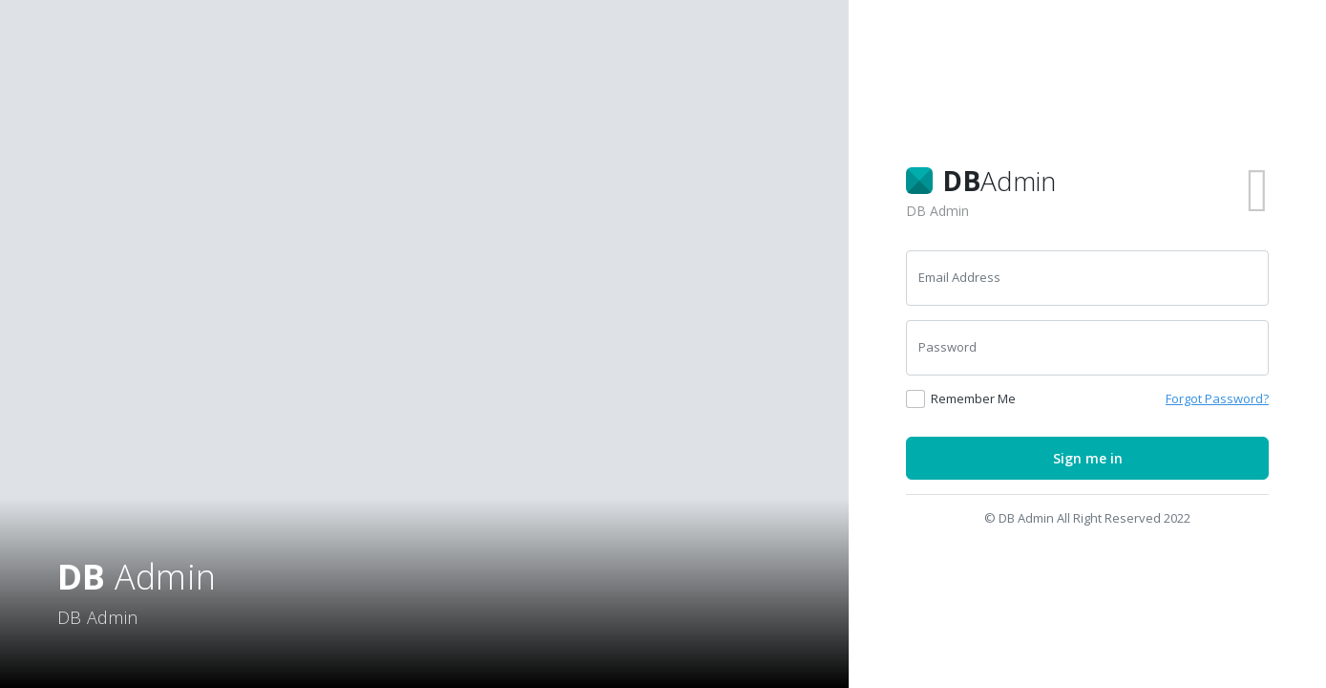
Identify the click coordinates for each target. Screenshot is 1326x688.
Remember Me (973, 398)
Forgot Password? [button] (1217, 398)
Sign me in (1088, 458)
